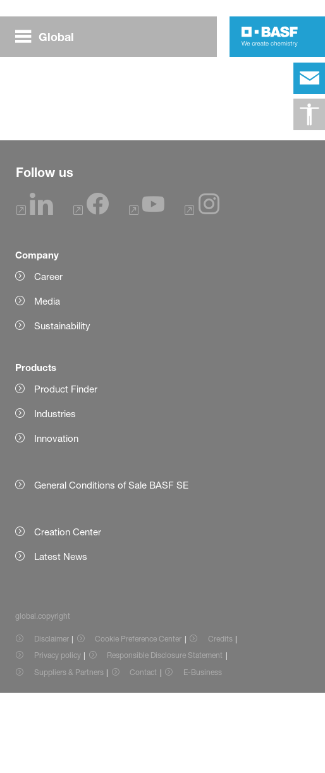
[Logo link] (270, 37)
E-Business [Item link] (202, 752)
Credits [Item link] (220, 719)
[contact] (309, 78)
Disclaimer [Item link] (51, 719)
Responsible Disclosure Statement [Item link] (165, 735)
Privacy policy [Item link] (57, 735)
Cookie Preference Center (138, 719)
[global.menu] (49, 36)
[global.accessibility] (309, 114)
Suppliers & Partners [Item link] (69, 752)
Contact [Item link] (143, 752)
